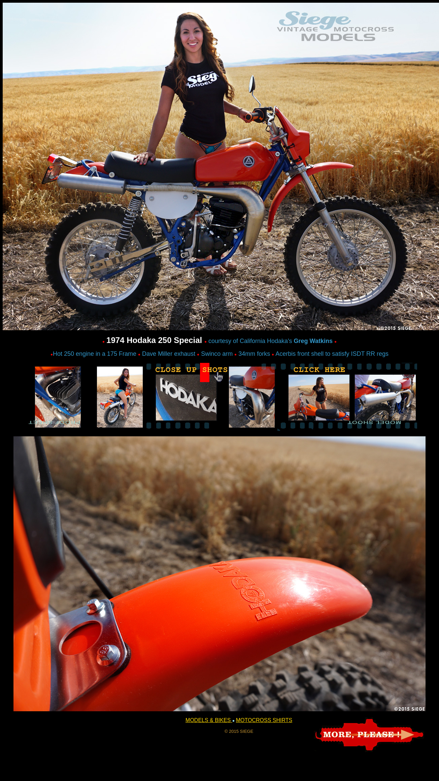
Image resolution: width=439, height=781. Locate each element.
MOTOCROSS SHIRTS (264, 720)
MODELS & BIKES (208, 720)
